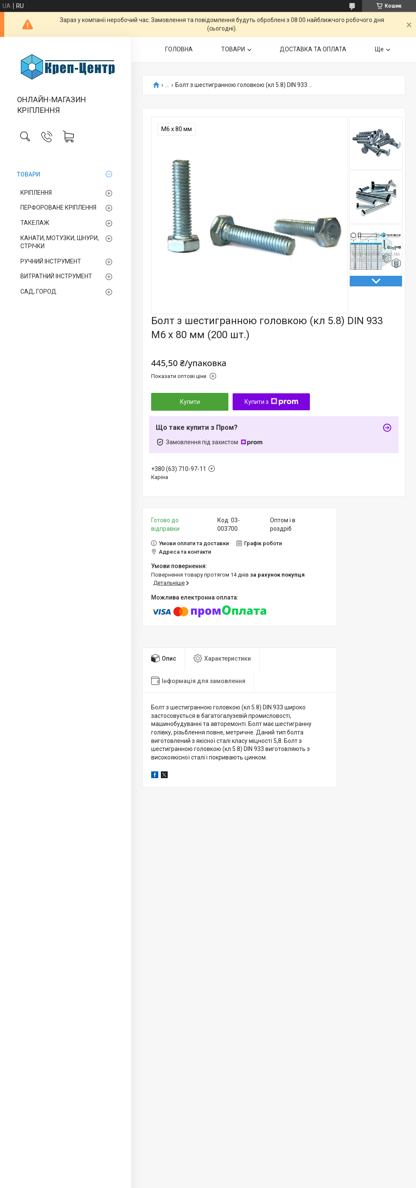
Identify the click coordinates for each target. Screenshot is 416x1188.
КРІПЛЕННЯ (36, 192)
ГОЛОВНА (179, 49)
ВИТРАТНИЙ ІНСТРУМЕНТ (56, 276)
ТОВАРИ (28, 174)
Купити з (271, 402)
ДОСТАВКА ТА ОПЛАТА (313, 49)
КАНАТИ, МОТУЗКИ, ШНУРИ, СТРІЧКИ (59, 242)
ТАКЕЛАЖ (34, 222)
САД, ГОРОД (38, 291)
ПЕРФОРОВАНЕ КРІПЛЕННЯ (58, 207)
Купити (190, 401)
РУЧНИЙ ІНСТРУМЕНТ (50, 261)
